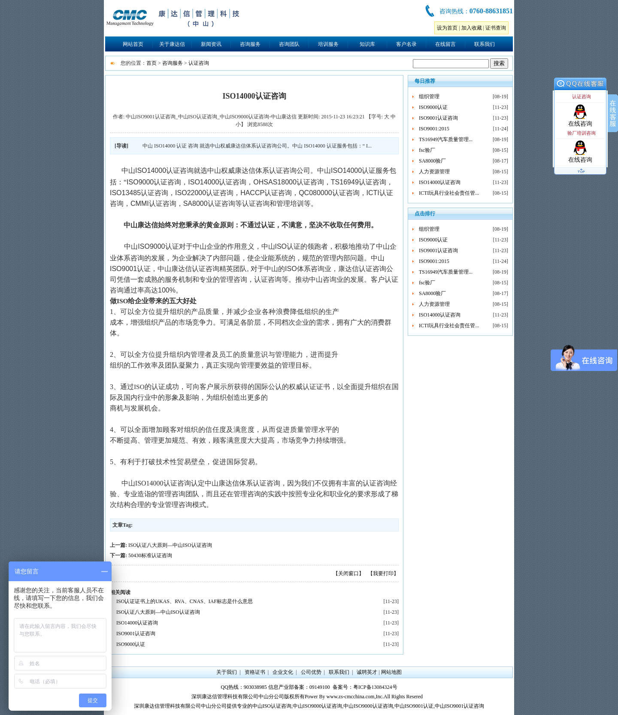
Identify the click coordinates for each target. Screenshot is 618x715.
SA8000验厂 (432, 161)
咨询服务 (250, 44)
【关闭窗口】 (348, 573)
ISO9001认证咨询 (135, 634)
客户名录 (406, 44)
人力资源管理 (434, 172)
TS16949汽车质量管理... (446, 139)
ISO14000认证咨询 (137, 623)
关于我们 (226, 672)
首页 (151, 63)
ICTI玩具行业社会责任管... (449, 193)
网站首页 (133, 44)
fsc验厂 (427, 150)
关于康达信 (172, 44)
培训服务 (328, 44)
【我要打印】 (383, 573)
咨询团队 (289, 44)
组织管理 (429, 97)
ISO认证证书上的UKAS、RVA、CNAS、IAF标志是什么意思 (184, 601)
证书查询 (495, 28)
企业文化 (283, 672)
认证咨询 (198, 63)
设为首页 (447, 28)
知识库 (367, 44)
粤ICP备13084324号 (375, 687)
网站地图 (391, 672)
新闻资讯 (211, 44)
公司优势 (311, 672)
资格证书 (255, 672)
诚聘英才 (367, 672)
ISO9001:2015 (434, 129)
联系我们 (484, 44)
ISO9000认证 (130, 644)
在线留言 (445, 44)
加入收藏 (471, 28)
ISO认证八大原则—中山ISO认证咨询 (170, 545)
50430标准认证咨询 (150, 555)
